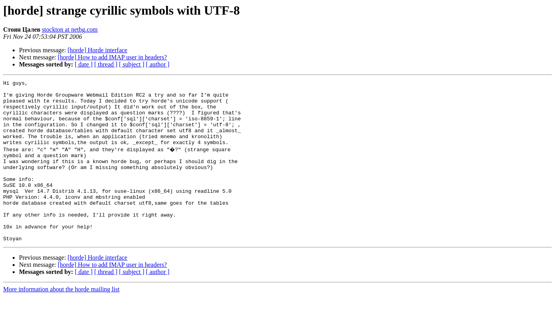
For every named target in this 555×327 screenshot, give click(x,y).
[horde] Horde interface (97, 50)
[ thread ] (105, 64)
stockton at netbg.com (70, 29)
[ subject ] (131, 64)
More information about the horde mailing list (61, 320)
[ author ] (158, 64)
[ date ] (84, 64)
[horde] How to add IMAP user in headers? (112, 57)
